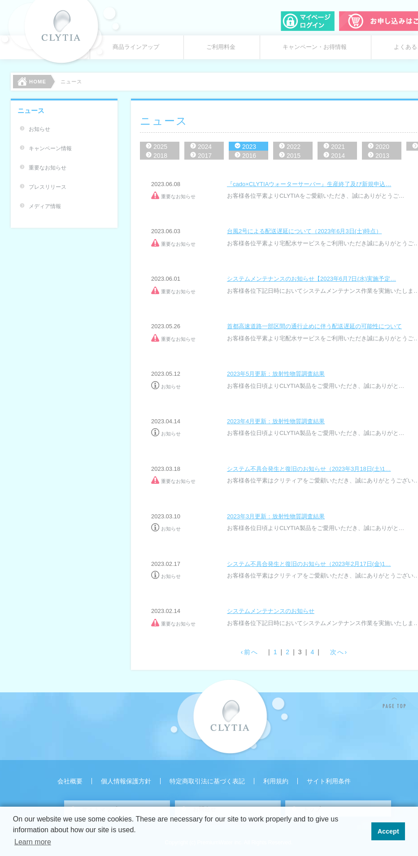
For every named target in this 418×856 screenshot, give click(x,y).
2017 (205, 155)
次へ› (339, 652)
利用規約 (275, 781)
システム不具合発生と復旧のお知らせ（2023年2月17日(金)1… (309, 564)
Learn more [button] (32, 842)
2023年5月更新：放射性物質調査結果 (276, 373)
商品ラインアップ (136, 47)
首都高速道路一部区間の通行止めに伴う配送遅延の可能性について (314, 326)
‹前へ (249, 652)
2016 (249, 155)
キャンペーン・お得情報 (315, 47)
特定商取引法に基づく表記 (207, 781)
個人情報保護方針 (126, 781)
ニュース (30, 110)
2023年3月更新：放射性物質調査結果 (276, 516)
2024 (205, 146)
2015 (293, 155)
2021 (338, 146)
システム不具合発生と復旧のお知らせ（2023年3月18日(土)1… (309, 468)
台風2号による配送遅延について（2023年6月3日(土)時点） (304, 231)
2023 (249, 146)
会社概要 (70, 781)
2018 (160, 155)
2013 (382, 155)
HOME (31, 81)
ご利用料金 (220, 47)
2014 (338, 155)
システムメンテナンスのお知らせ (270, 611)
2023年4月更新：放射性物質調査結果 (276, 421)
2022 (293, 146)
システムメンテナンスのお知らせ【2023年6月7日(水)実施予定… (311, 278)
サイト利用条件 (329, 781)
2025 (160, 146)
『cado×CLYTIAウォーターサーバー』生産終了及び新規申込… (309, 184)
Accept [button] (388, 831)
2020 (382, 146)
